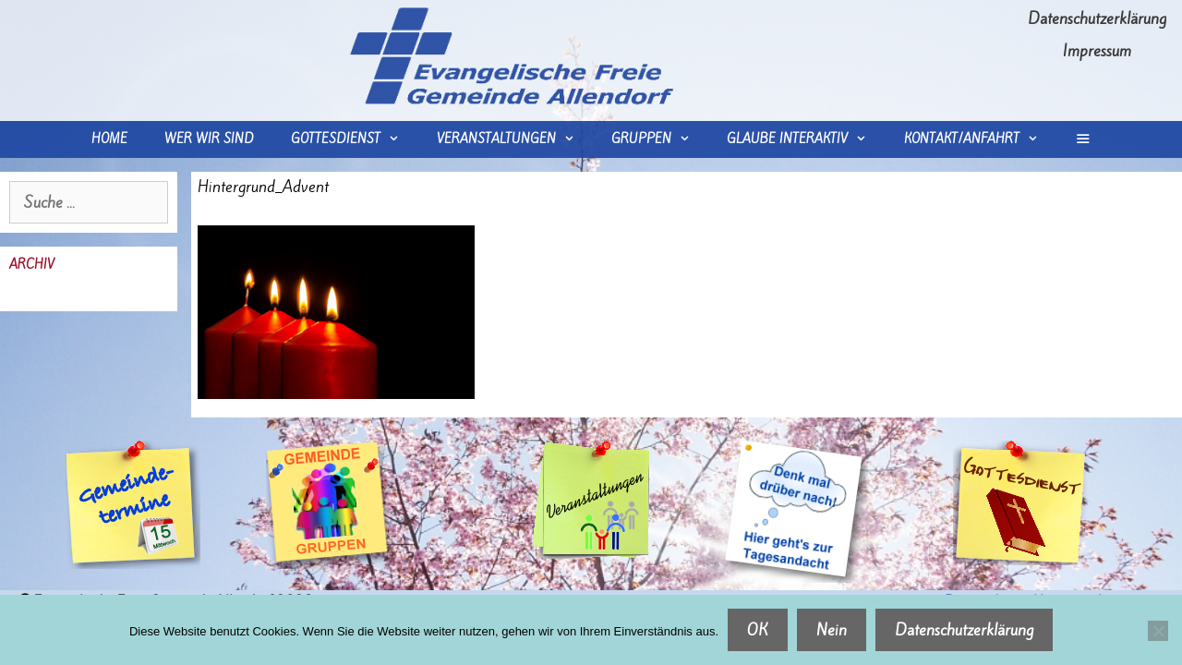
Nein (831, 630)
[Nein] (1158, 631)
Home (109, 139)
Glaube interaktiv (806, 139)
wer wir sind (209, 139)
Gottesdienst (354, 139)
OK (757, 630)
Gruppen (659, 139)
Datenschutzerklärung (1097, 18)
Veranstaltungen (515, 139)
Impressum (1097, 51)
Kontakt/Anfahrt (980, 139)
